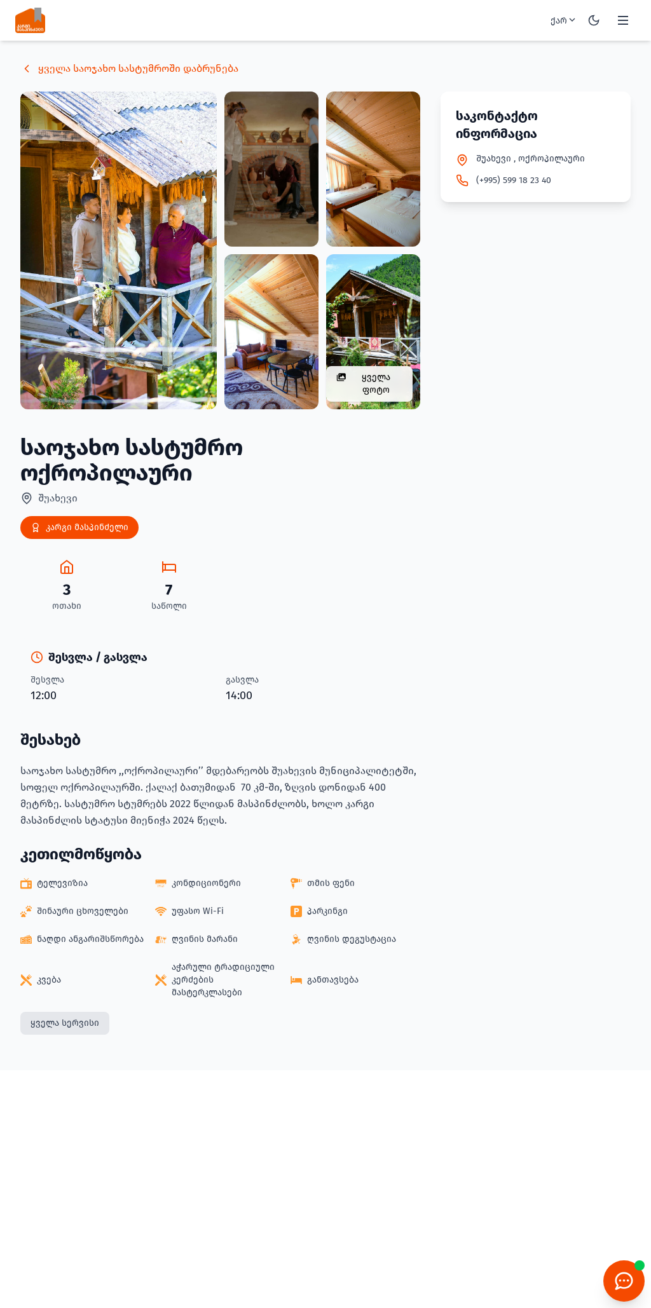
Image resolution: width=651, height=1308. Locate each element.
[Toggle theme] (593, 20)
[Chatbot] (624, 1281)
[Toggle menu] (623, 20)
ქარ (564, 20)
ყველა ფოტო (363, 383)
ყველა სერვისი (65, 1023)
